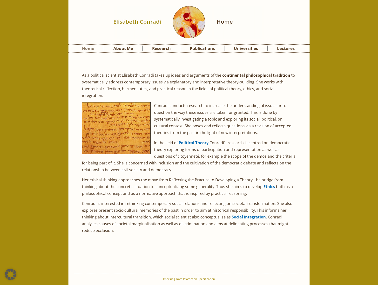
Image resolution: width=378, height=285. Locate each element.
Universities (246, 48)
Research (161, 48)
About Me (123, 48)
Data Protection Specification (195, 279)
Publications (202, 48)
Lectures (286, 48)
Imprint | (169, 279)
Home (88, 48)
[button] (10, 274)
